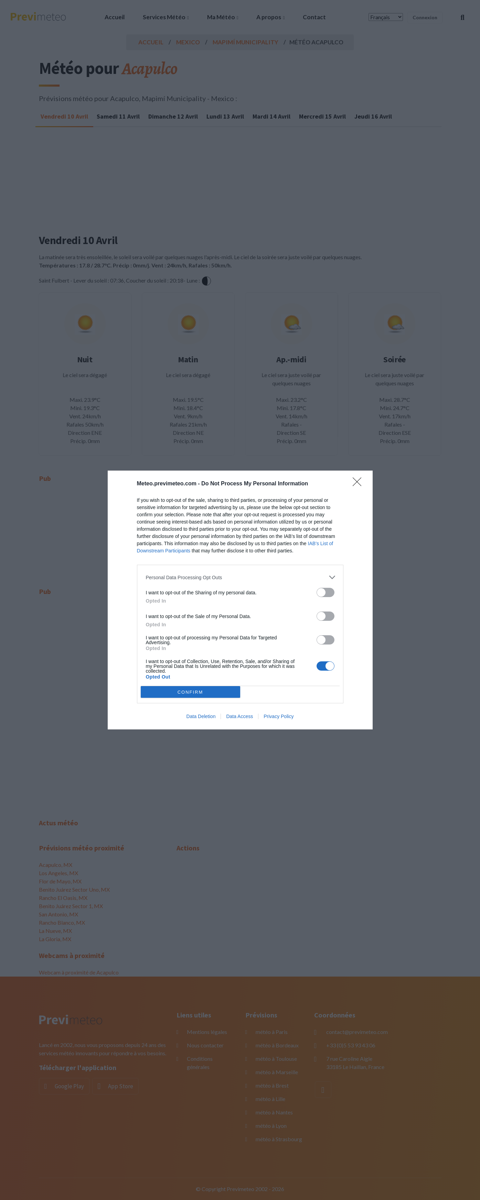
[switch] (325, 592)
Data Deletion (201, 716)
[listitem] (240, 577)
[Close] (359, 484)
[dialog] (240, 600)
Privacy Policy (279, 716)
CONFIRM (190, 692)
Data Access (239, 716)
